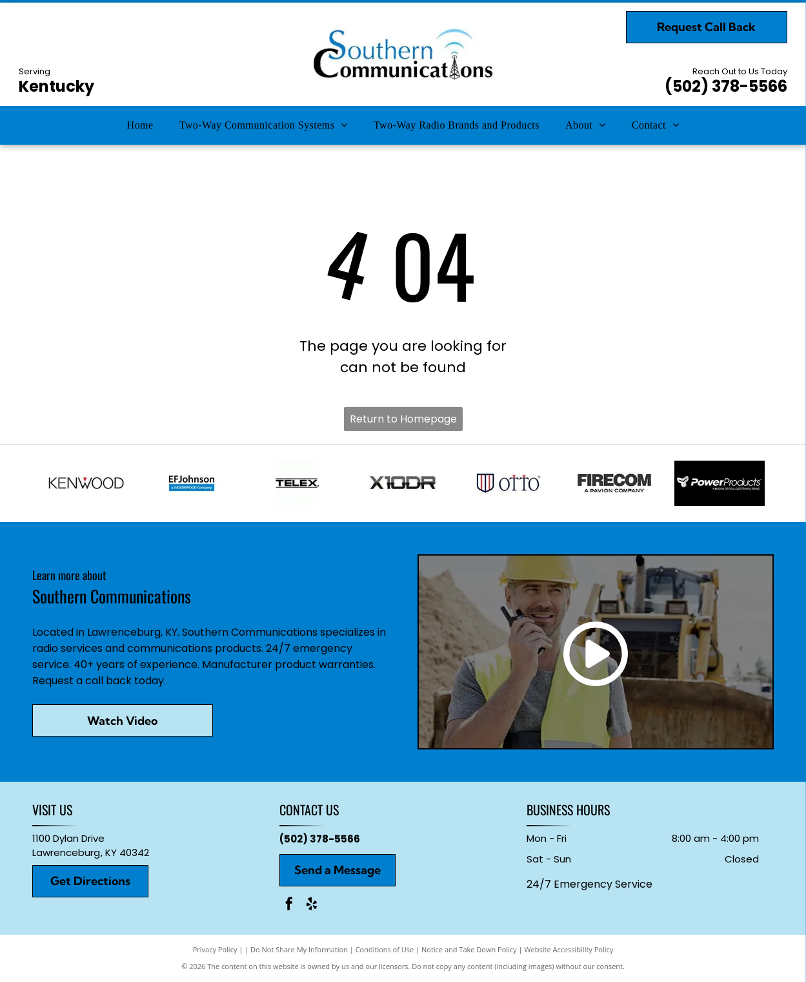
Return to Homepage (403, 419)
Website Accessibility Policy (568, 949)
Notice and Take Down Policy (469, 949)
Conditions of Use (385, 949)
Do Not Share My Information (299, 949)
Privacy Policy (215, 949)
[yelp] (311, 905)
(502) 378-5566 (726, 86)
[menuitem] (140, 125)
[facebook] (289, 905)
